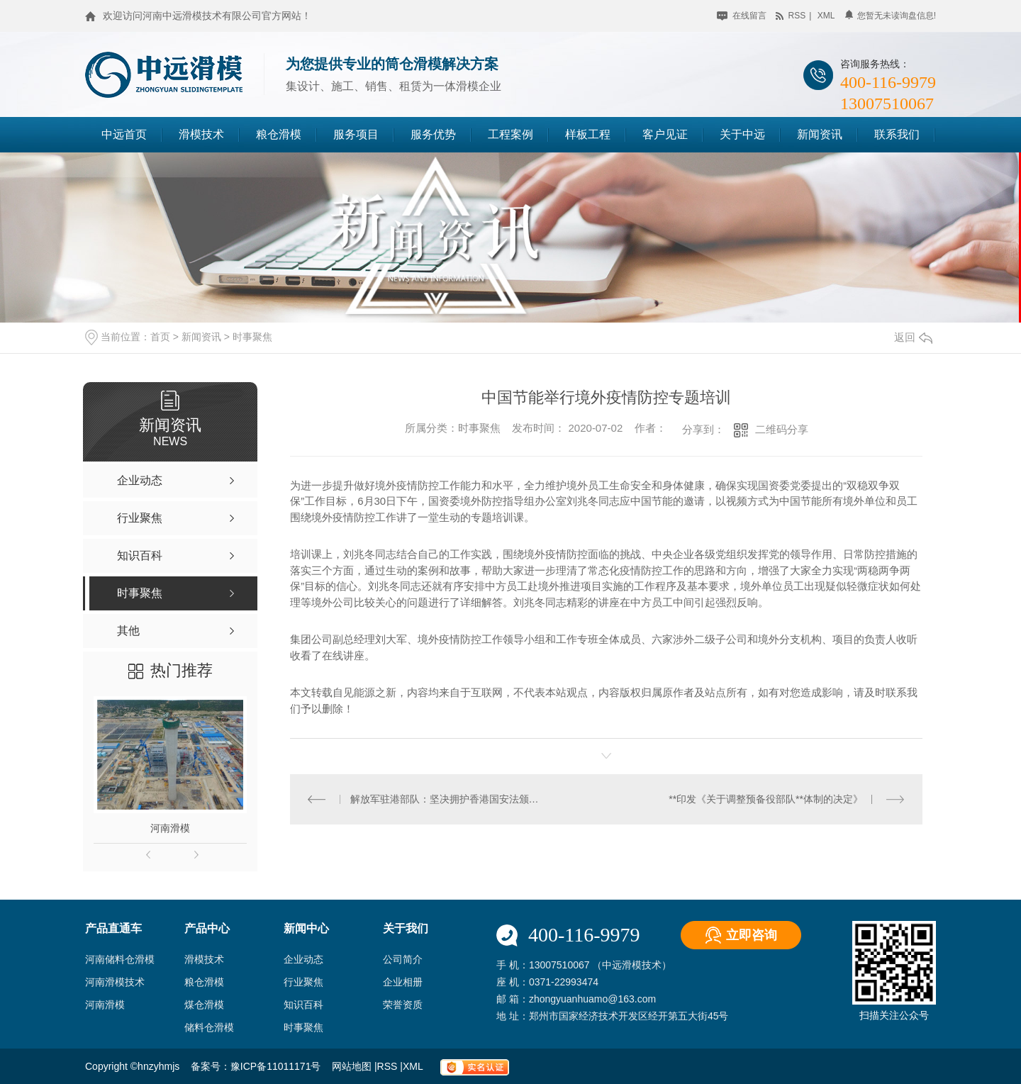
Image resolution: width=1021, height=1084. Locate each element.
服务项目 (356, 134)
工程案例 (510, 134)
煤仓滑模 (204, 1004)
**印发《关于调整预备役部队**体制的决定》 (766, 799)
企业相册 (403, 982)
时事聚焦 (252, 336)
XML (414, 1066)
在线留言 (741, 16)
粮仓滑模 (278, 134)
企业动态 (303, 959)
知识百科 (303, 1004)
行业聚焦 (303, 982)
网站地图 (353, 1066)
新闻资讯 (819, 134)
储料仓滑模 (209, 1027)
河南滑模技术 (115, 982)
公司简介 (403, 959)
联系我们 (897, 134)
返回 (913, 337)
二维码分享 (781, 429)
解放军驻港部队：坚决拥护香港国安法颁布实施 (448, 799)
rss (790, 16)
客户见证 (665, 134)
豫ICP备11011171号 (275, 1066)
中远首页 (124, 134)
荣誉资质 (403, 1004)
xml (826, 16)
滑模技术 (201, 134)
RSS (389, 1066)
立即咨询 (751, 935)
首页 (160, 336)
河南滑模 (170, 828)
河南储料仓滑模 (120, 959)
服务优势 (433, 134)
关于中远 (742, 134)
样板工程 (587, 134)
